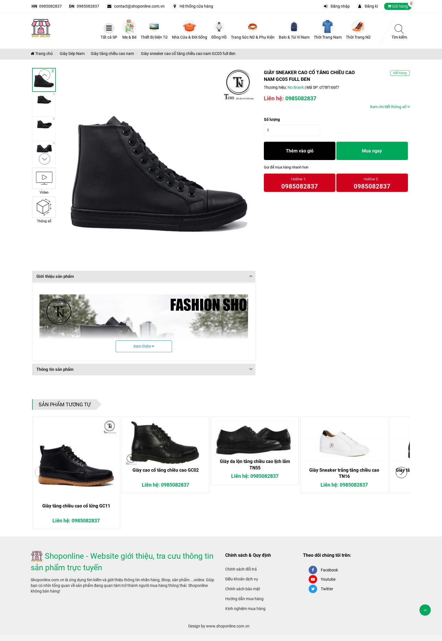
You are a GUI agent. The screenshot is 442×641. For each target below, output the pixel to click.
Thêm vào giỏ (299, 151)
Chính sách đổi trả (241, 569)
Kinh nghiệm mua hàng (245, 608)
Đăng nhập (340, 6)
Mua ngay (372, 151)
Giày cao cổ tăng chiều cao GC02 (165, 470)
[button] (401, 472)
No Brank (296, 87)
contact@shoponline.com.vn (139, 6)
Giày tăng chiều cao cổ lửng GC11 (76, 506)
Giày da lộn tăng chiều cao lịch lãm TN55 (255, 464)
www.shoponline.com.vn (227, 626)
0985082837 (50, 6)
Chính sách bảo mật (242, 589)
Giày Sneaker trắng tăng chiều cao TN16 (344, 473)
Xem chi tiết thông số (390, 107)
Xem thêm (143, 346)
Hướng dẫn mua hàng (244, 598)
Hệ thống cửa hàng (196, 6)
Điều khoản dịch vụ (241, 579)
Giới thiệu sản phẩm (55, 276)
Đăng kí (371, 6)
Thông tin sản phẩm (55, 369)
